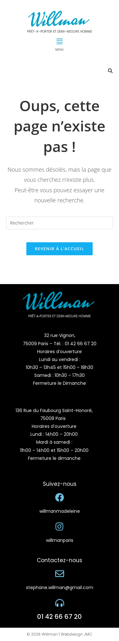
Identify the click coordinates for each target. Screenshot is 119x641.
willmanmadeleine (59, 511)
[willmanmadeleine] (59, 497)
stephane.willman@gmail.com (59, 587)
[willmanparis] (59, 526)
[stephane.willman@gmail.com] (59, 573)
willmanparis (59, 540)
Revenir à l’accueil (59, 248)
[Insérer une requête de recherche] (59, 223)
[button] (59, 41)
